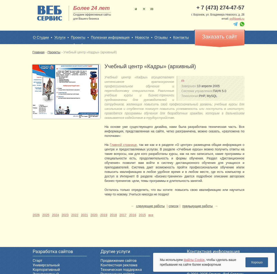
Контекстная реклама (118, 265)
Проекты (78, 38)
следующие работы (150, 206)
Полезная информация (110, 37)
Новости (142, 37)
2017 (122, 215)
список (173, 206)
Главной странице (123, 145)
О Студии (41, 37)
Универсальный (46, 265)
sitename (49, 13)
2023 (64, 215)
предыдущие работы (197, 206)
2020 (94, 215)
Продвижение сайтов (118, 260)
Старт (37, 260)
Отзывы (161, 37)
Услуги (59, 37)
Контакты (151, 8)
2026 (36, 215)
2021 (84, 215)
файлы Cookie (194, 260)
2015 (142, 215)
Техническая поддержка (121, 269)
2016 (132, 215)
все (150, 215)
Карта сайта (144, 8)
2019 (103, 215)
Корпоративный (46, 269)
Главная (135, 8)
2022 (74, 215)
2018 (113, 215)
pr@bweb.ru (236, 18)
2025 (45, 215)
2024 (55, 215)
